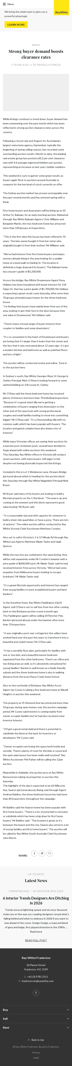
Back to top (38, 1039)
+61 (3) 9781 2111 (37, 976)
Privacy (36, 1052)
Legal (36, 1057)
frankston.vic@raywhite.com (38, 980)
